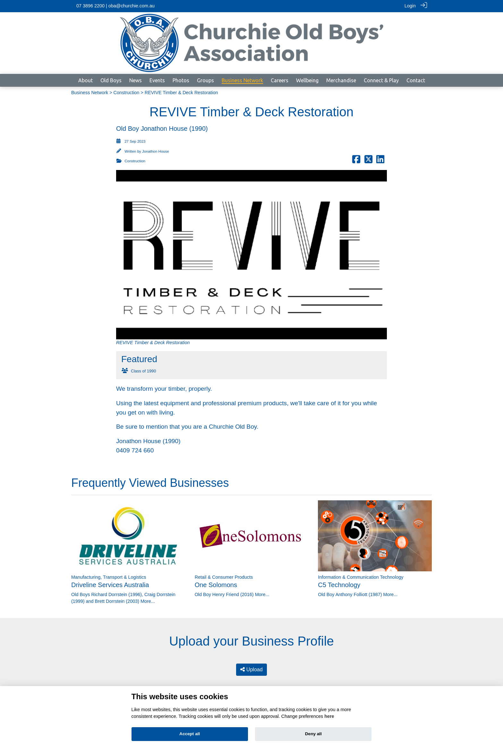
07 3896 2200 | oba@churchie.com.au (115, 5)
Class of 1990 (143, 370)
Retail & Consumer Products (224, 576)
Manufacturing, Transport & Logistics (108, 576)
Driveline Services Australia (110, 584)
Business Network (89, 92)
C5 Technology (339, 584)
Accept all (189, 733)
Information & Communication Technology (360, 576)
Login (410, 5)
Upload (251, 669)
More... (148, 601)
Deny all (313, 733)
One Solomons (216, 584)
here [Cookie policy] (329, 716)
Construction (127, 92)
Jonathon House (155, 151)
